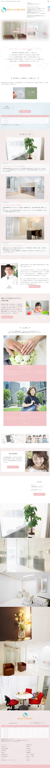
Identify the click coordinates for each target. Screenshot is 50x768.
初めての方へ (4, 746)
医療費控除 (29, 752)
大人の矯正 (29, 750)
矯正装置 (28, 746)
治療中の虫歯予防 (5, 748)
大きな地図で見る (39, 494)
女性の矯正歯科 (4, 756)
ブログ (28, 758)
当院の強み (29, 748)
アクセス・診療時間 (30, 754)
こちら (40, 13)
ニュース (3, 758)
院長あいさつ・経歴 (30, 756)
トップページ (4, 744)
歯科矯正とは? (29, 744)
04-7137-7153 (14, 723)
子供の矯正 (4, 750)
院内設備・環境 (4, 754)
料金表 (3, 752)
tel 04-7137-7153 (31, 5)
